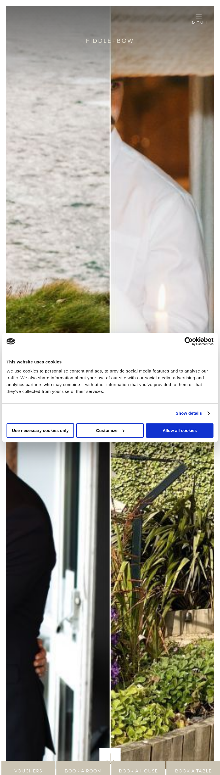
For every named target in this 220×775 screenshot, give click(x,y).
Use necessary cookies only (40, 430)
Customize (110, 430)
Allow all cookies (179, 430)
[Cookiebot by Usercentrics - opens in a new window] (188, 341)
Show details (189, 413)
